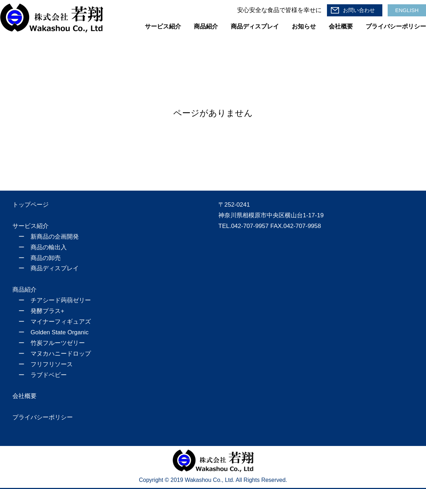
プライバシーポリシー (396, 26)
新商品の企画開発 (55, 236)
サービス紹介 (163, 26)
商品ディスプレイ (255, 26)
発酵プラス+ (47, 311)
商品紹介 (206, 26)
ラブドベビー (49, 375)
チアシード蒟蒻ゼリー (61, 300)
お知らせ (304, 26)
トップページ (30, 204)
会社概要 (341, 26)
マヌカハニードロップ (61, 353)
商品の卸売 (46, 258)
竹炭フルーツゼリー (58, 343)
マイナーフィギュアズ (61, 321)
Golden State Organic (59, 332)
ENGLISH (407, 10)
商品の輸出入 (49, 247)
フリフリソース (52, 364)
